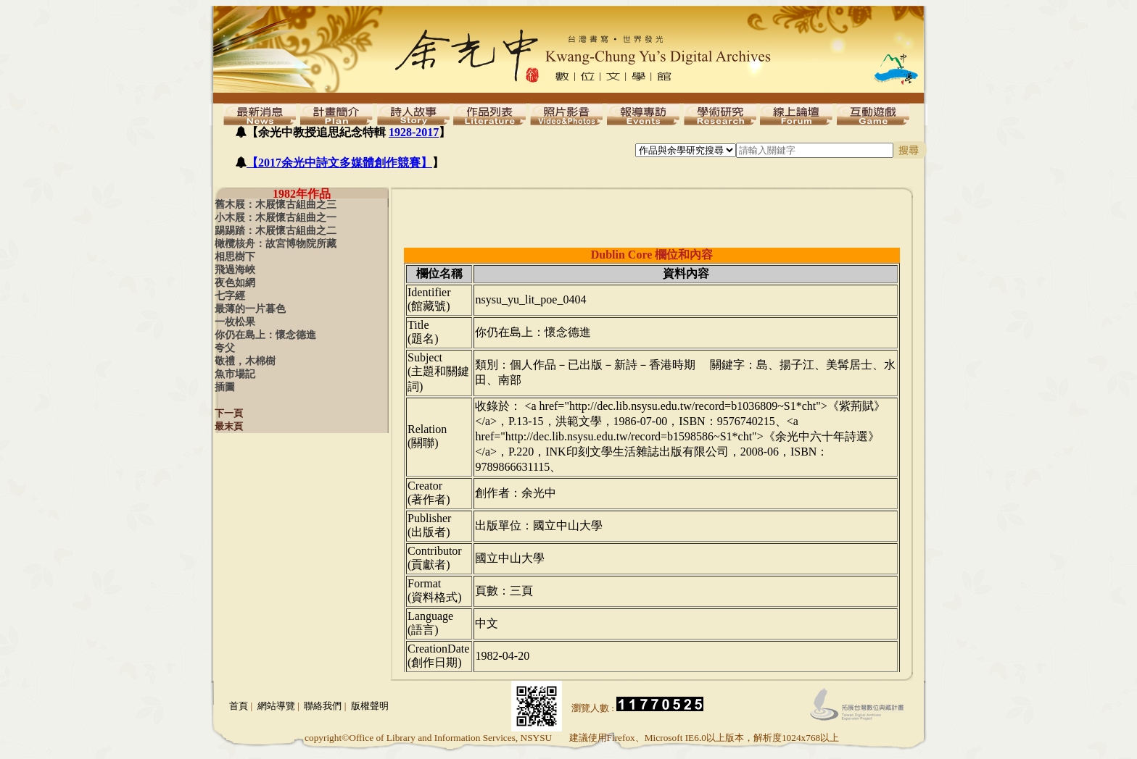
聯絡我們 (323, 705)
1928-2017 (414, 132)
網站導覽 (276, 705)
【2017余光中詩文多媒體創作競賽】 (339, 162)
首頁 (238, 705)
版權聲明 (370, 705)
